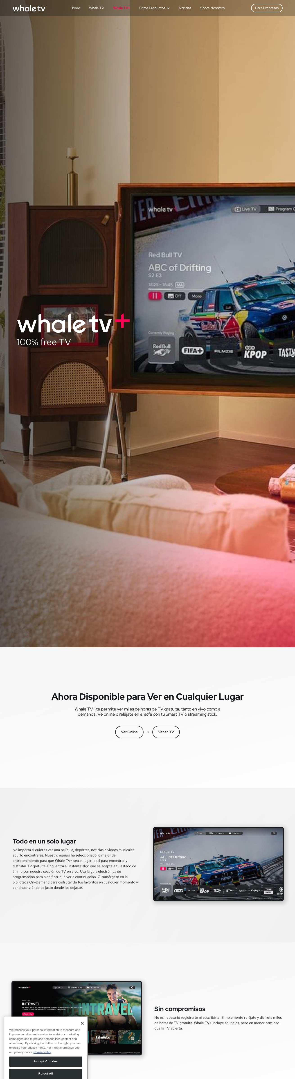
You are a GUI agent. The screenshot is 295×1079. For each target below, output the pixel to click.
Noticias (185, 8)
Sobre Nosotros (212, 8)
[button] (153, 8)
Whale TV (96, 8)
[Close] (82, 1037)
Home (75, 8)
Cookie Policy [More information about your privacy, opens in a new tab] (42, 1065)
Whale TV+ (121, 8)
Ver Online (129, 732)
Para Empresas (267, 8)
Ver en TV (166, 732)
